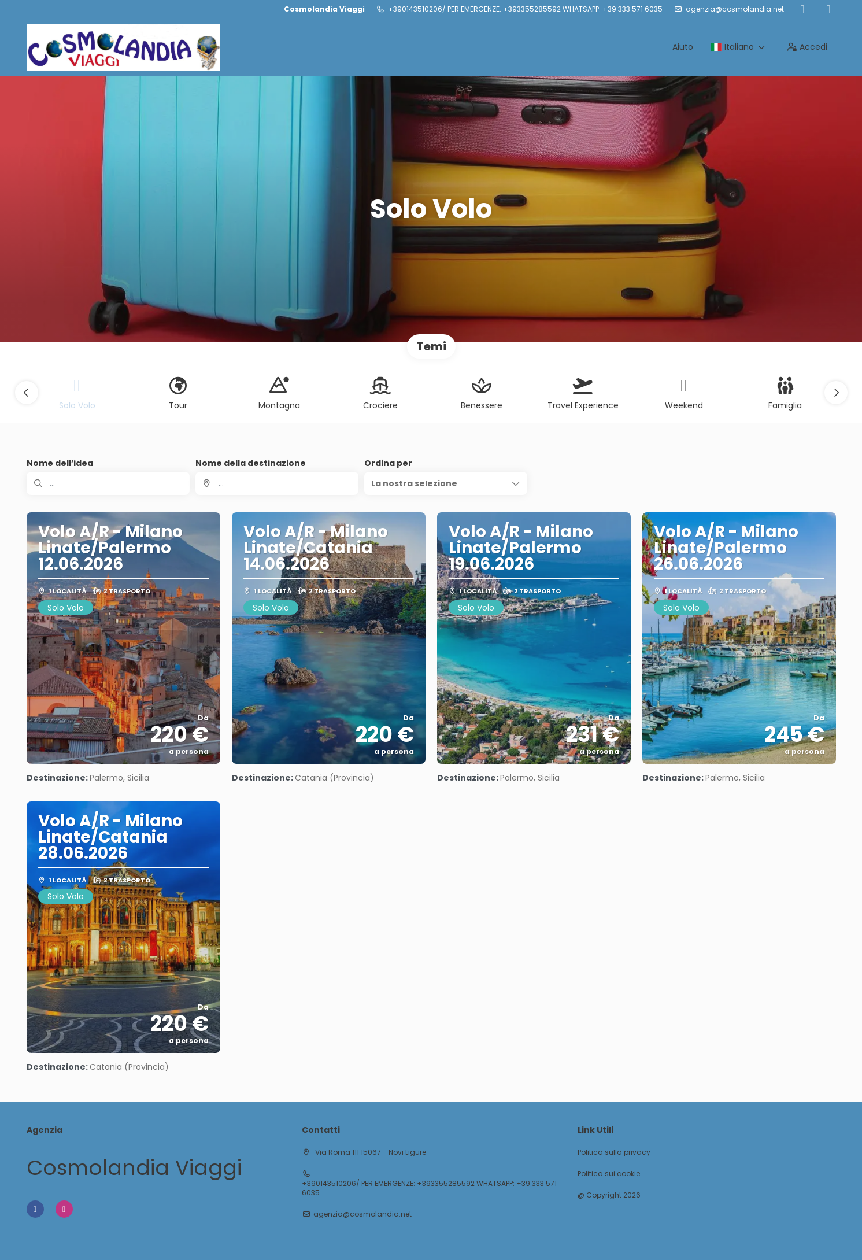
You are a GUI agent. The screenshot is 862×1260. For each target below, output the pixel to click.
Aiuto (682, 47)
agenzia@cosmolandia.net (735, 9)
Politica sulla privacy (614, 1152)
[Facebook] (803, 9)
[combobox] (276, 483)
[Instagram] (829, 9)
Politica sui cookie (609, 1173)
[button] (26, 392)
